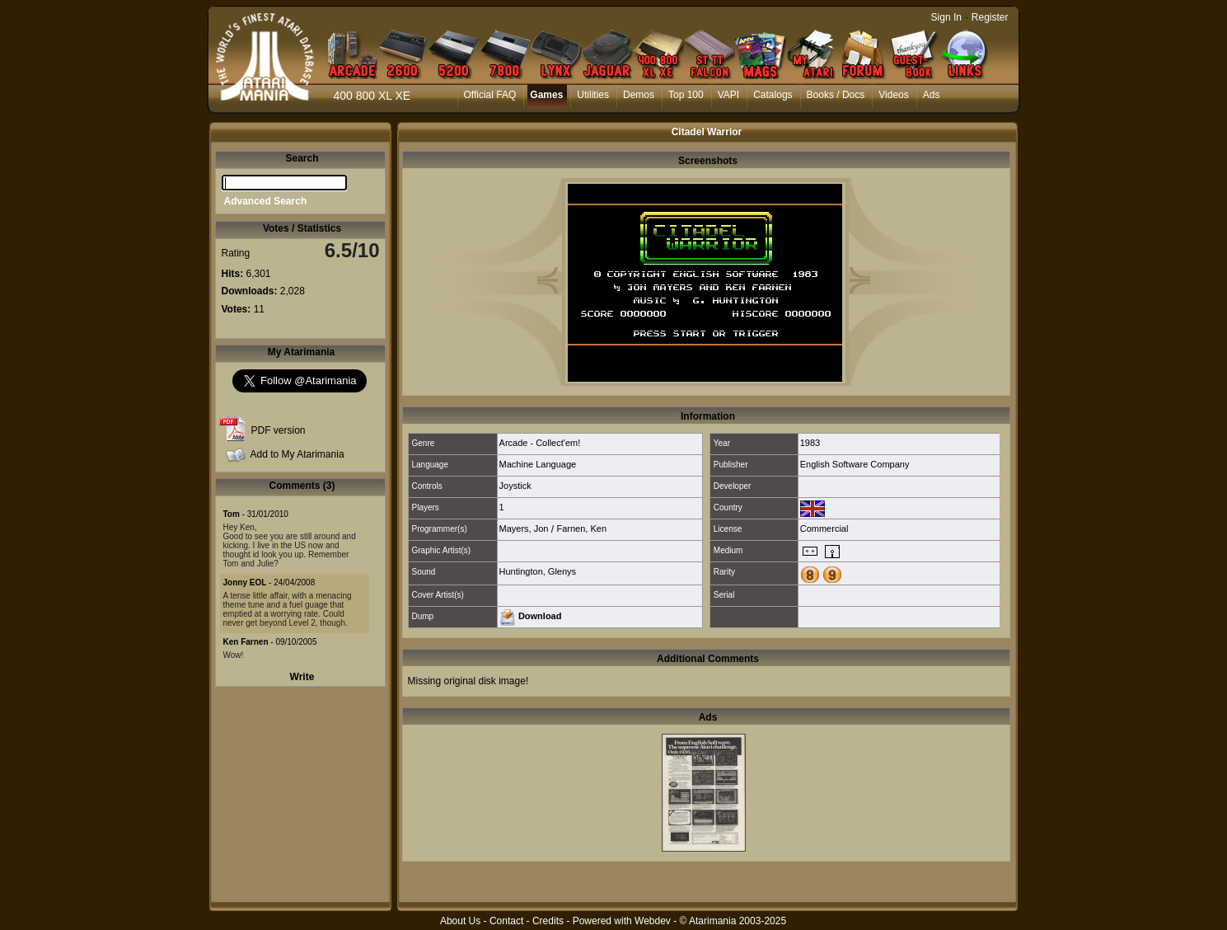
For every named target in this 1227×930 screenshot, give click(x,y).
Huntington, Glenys (538, 571)
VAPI (728, 95)
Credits (548, 921)
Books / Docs (836, 95)
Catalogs (772, 95)
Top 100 (686, 95)
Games (546, 95)
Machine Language (538, 464)
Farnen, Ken (581, 528)
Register (990, 17)
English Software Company (855, 464)
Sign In (946, 17)
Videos (893, 95)
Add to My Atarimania (297, 454)
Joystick (515, 486)
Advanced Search (265, 201)
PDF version (278, 430)
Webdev (653, 921)
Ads (931, 95)
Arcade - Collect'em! (540, 443)
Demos (638, 95)
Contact (506, 921)
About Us (460, 921)
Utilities (593, 95)
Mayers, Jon (524, 528)
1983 (810, 443)
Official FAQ (490, 95)
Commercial (824, 528)
